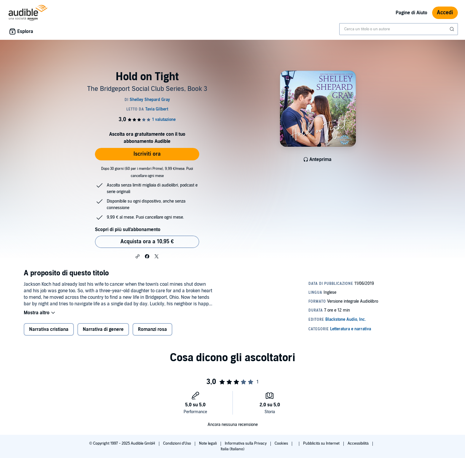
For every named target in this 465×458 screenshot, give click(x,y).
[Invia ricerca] (452, 29)
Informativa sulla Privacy (246, 443)
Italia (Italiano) (232, 449)
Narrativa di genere (103, 329)
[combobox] (398, 29)
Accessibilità (359, 443)
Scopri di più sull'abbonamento (127, 230)
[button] (137, 256)
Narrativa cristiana (49, 329)
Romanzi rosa (152, 329)
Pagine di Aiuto (411, 13)
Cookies (282, 443)
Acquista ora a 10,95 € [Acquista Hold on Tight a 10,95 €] (147, 242)
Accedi (445, 13)
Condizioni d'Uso (177, 443)
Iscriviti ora (147, 154)
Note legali (208, 443)
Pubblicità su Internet (321, 443)
